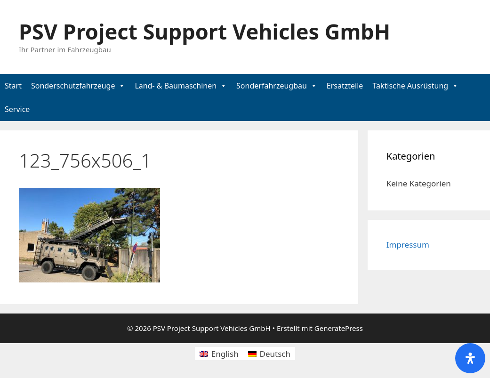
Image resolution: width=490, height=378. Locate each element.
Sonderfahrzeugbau (271, 85)
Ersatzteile (345, 85)
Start (13, 85)
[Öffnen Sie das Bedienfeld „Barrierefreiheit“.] (470, 358)
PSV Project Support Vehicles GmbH (204, 31)
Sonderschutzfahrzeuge (73, 85)
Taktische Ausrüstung (410, 85)
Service (17, 109)
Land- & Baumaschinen (176, 85)
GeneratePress (338, 328)
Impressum (407, 244)
